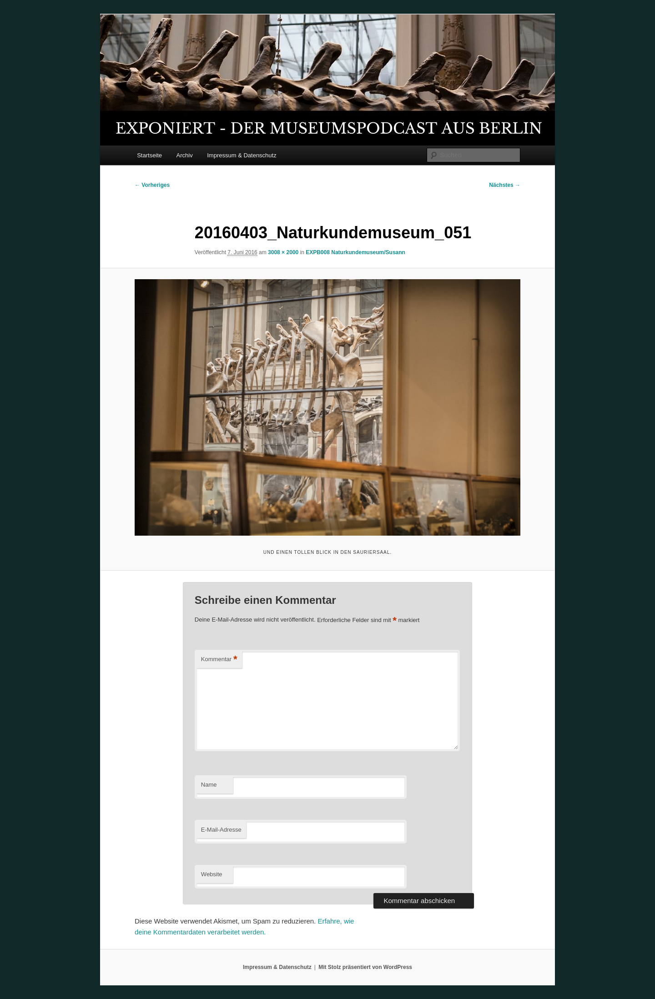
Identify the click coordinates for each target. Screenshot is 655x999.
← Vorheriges (152, 185)
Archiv (184, 155)
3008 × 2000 (283, 252)
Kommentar (219, 659)
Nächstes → (504, 185)
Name (209, 784)
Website (211, 874)
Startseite (149, 155)
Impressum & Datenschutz (241, 155)
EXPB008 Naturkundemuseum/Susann (355, 252)
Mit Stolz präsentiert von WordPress (365, 967)
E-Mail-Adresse (221, 829)
